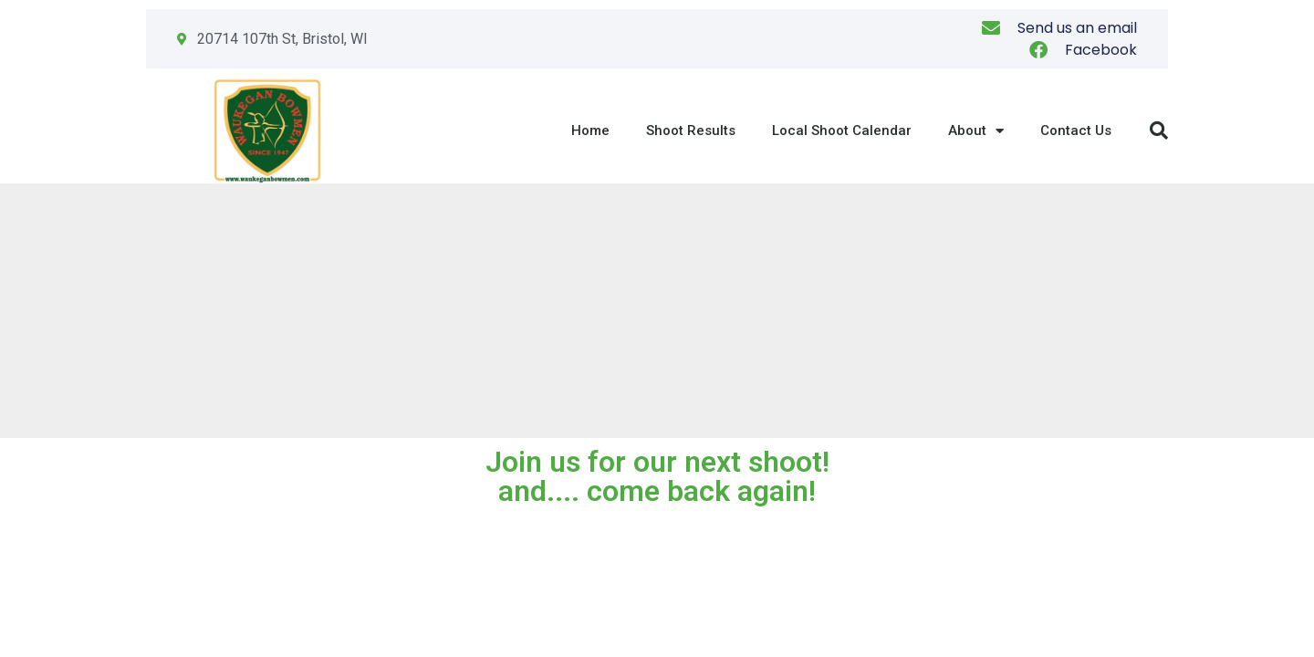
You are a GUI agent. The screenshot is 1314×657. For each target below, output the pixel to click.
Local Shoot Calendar (842, 130)
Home (590, 130)
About (976, 131)
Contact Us (1075, 130)
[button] (1159, 130)
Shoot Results (690, 130)
